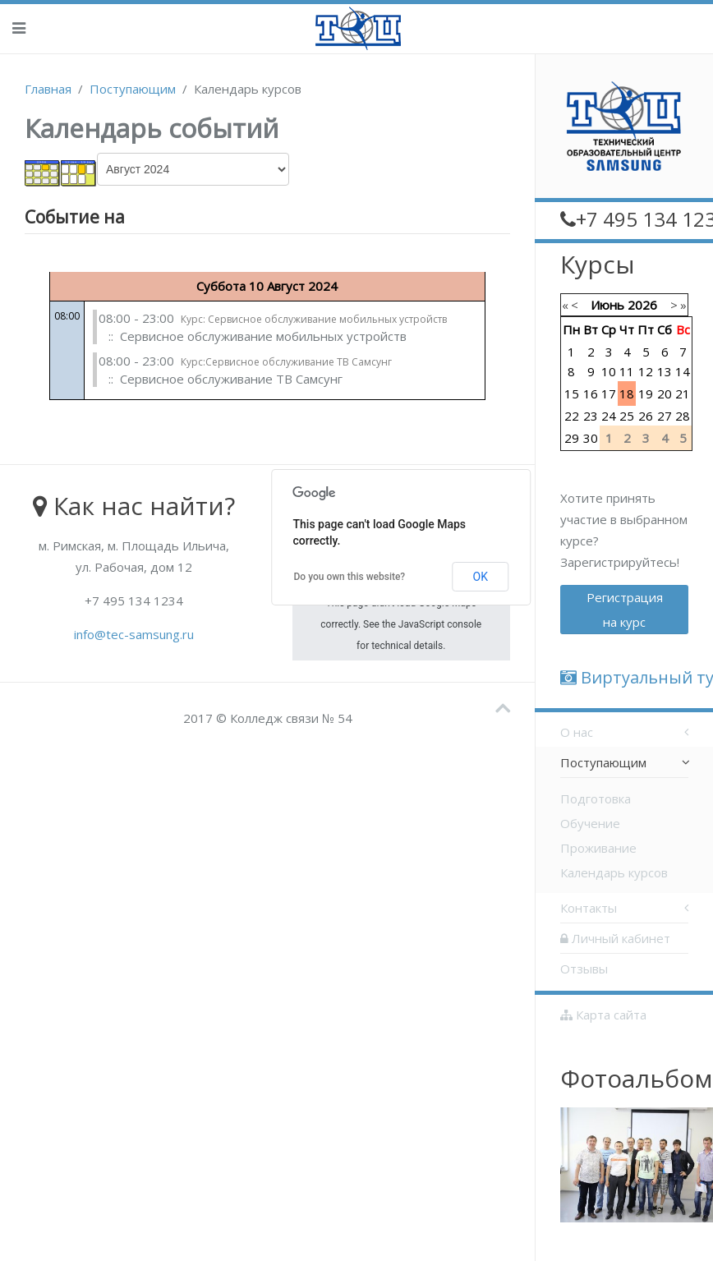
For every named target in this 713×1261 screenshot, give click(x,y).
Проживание (598, 848)
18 (626, 393)
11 (626, 371)
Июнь (607, 305)
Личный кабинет (615, 938)
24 (608, 415)
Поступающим (133, 89)
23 (590, 415)
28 (682, 415)
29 (571, 438)
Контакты (588, 908)
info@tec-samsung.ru (134, 634)
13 (664, 371)
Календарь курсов (614, 872)
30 (590, 438)
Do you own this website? (350, 576)
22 (571, 415)
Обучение (590, 823)
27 (664, 415)
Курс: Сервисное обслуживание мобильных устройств (314, 319)
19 (645, 393)
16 (590, 393)
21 (682, 393)
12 (645, 371)
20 (664, 393)
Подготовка (595, 798)
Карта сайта (603, 1014)
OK (480, 576)
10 (608, 371)
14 (682, 371)
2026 (642, 305)
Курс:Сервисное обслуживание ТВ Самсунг (286, 362)
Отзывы (584, 968)
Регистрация (624, 609)
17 (608, 393)
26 (645, 415)
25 (626, 415)
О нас (576, 732)
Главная (48, 89)
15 (571, 393)
